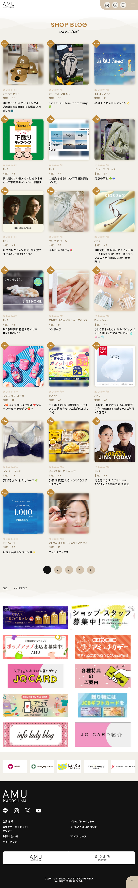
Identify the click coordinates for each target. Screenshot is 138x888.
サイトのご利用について (83, 827)
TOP (5, 588)
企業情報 (8, 821)
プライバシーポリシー (82, 821)
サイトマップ (10, 841)
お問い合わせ (10, 836)
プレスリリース (78, 836)
